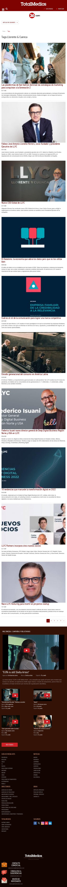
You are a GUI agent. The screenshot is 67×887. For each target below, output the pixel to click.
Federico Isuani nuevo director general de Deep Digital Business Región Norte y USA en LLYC (33, 432)
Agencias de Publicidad (8, 792)
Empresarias (37, 764)
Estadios (4, 777)
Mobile (3, 784)
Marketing (4, 801)
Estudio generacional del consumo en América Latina (25, 374)
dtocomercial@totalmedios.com (16, 868)
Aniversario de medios (8, 794)
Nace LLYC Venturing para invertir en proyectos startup (25, 603)
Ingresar (60, 9)
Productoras (5, 805)
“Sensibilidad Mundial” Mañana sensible (13, 702)
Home (4, 31)
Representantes (6, 812)
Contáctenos (5, 829)
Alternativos (5, 781)
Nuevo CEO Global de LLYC (13, 202)
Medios (35, 757)
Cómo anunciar (6, 827)
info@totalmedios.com (16, 876)
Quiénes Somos (6, 822)
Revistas (4, 759)
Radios (3, 766)
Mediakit (4, 831)
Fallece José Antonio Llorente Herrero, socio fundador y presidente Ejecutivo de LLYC (31, 145)
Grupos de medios (6, 798)
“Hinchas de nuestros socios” (42, 728)
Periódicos (4, 757)
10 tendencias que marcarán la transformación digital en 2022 (29, 489)
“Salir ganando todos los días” (10, 728)
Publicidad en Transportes (9, 779)
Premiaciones (37, 768)
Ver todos (9, 745)
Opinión (35, 775)
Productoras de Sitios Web (9, 807)
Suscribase (48, 9)
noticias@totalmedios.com (16, 883)
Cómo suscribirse (6, 825)
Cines (3, 775)
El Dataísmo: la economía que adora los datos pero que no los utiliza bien (32, 260)
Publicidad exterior (7, 768)
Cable (3, 762)
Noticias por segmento (10, 22)
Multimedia (37, 777)
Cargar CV (36, 796)
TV (2, 764)
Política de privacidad (33, 859)
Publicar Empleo (38, 792)
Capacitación (37, 770)
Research (36, 759)
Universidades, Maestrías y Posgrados (12, 814)
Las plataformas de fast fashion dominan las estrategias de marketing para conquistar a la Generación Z (32, 86)
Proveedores (5, 809)
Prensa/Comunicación (7, 803)
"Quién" (36, 702)
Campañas (36, 762)
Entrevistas (37, 773)
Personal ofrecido (39, 794)
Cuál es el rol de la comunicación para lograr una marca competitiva (31, 318)
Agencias (36, 766)
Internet (4, 770)
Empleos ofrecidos (39, 790)
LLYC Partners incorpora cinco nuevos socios (21, 545)
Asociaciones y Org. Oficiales (9, 796)
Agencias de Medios (7, 790)
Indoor (3, 773)
